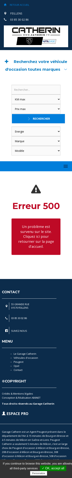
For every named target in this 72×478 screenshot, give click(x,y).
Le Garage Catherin (25, 353)
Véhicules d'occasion (26, 358)
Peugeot (18, 362)
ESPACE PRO (15, 413)
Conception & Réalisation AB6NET (21, 397)
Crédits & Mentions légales (17, 393)
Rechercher (41, 118)
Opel (16, 366)
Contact (18, 370)
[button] (36, 65)
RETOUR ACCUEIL (16, 5)
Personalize (38, 473)
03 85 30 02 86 (19, 19)
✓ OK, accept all (53, 468)
